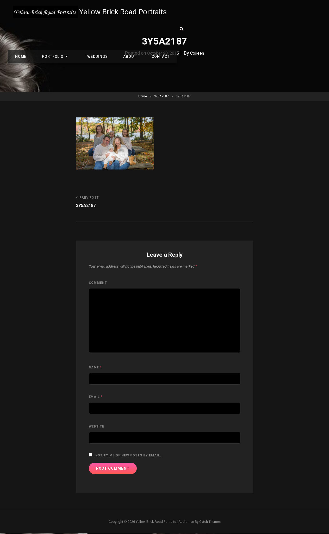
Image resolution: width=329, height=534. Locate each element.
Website (96, 427)
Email (96, 397)
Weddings (84, 29)
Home (18, 29)
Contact (139, 29)
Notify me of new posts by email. (128, 456)
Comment (98, 283)
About (112, 29)
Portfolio (47, 29)
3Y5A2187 (161, 96)
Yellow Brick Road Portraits (126, 12)
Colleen (199, 53)
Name (95, 368)
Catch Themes (210, 522)
